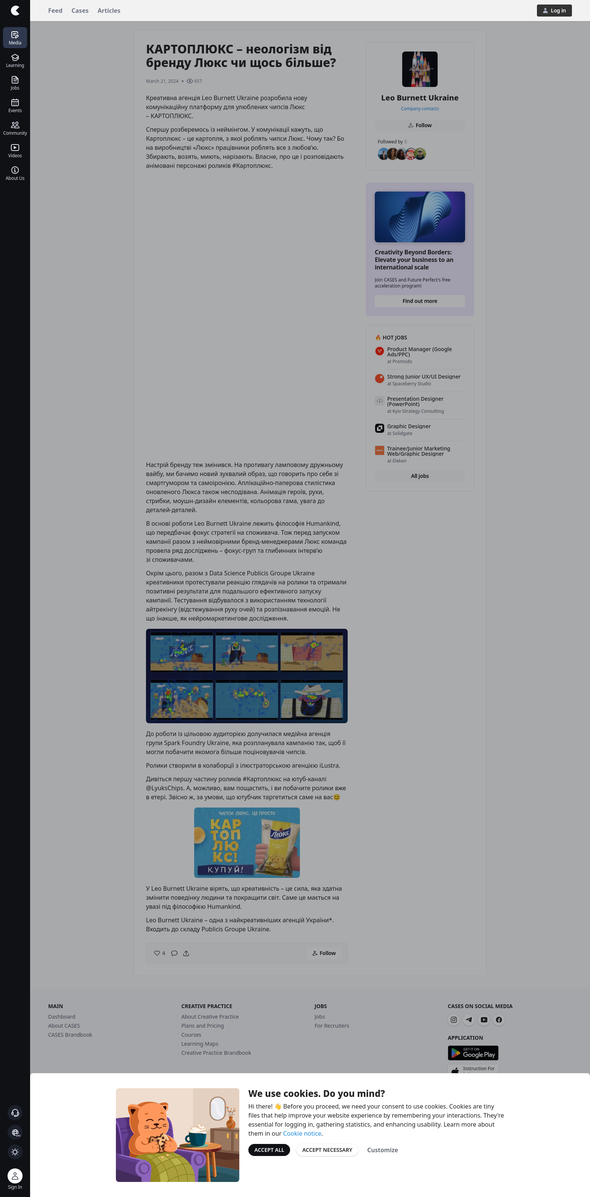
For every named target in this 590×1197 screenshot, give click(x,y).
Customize (382, 1150)
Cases (79, 10)
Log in (554, 10)
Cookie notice (302, 1133)
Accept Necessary (327, 1149)
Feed (55, 10)
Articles (109, 10)
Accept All (269, 1149)
